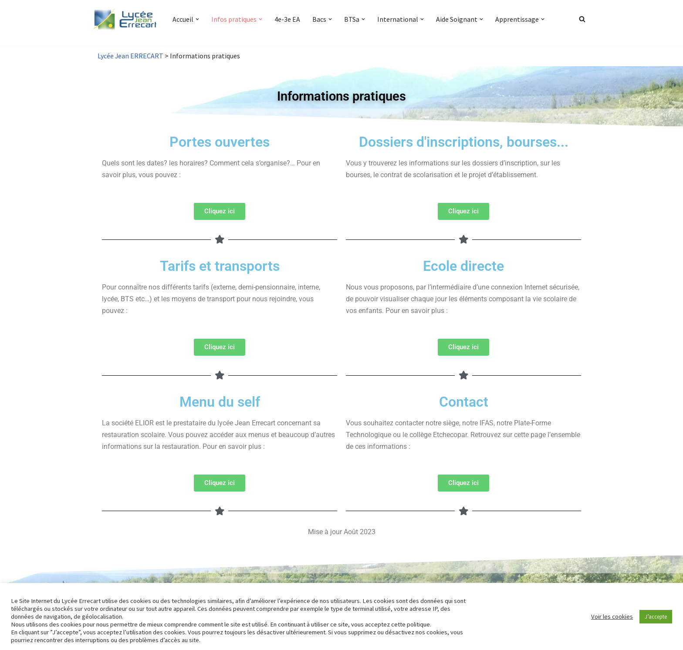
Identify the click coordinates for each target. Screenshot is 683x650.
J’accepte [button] (656, 616)
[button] (197, 19)
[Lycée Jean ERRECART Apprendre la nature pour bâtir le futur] (125, 19)
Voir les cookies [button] (612, 616)
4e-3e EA (287, 19)
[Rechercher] (582, 19)
